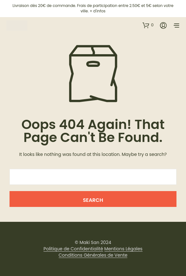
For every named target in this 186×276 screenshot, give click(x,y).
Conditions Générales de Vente (93, 255)
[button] (148, 25)
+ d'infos (97, 11)
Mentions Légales (123, 249)
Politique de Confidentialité (73, 249)
